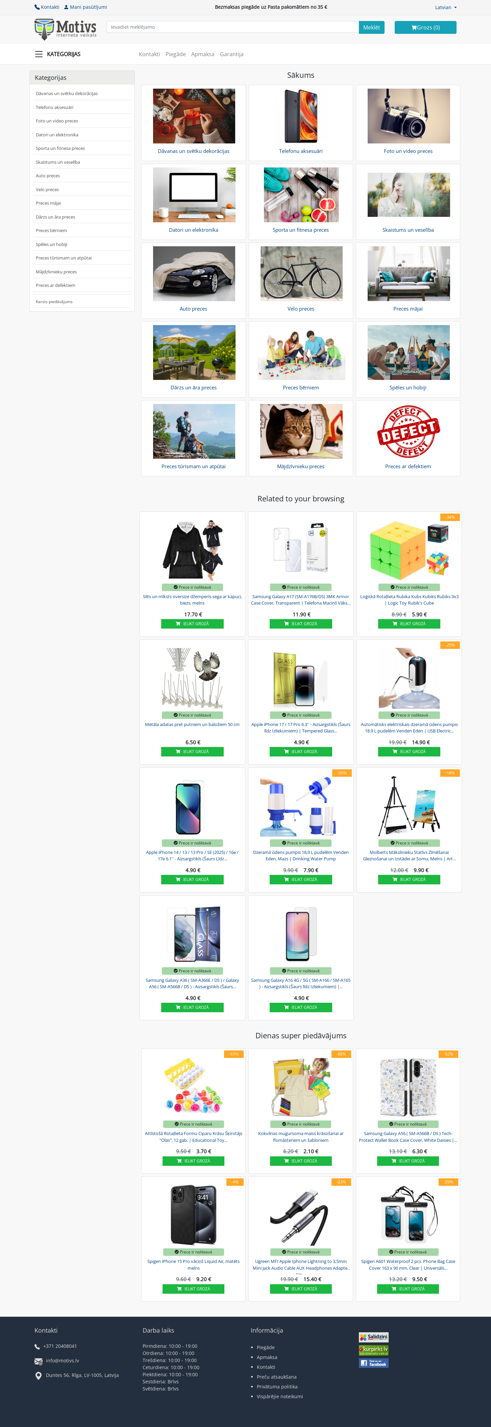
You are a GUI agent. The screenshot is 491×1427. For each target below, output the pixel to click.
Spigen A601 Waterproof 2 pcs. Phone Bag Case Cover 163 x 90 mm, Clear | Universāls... (408, 1264)
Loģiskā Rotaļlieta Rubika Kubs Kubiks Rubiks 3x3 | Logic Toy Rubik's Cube (409, 599)
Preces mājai (48, 203)
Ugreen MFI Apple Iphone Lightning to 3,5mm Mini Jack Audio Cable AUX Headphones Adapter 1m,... (301, 1267)
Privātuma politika (277, 1386)
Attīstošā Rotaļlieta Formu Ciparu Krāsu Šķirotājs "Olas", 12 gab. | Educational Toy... (193, 1136)
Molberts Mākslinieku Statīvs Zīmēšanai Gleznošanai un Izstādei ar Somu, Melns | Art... (409, 855)
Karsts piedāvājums (54, 301)
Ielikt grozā (192, 624)
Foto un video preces (57, 121)
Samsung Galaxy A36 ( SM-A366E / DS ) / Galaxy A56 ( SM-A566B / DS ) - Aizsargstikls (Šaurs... (192, 983)
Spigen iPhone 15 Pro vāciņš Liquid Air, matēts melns (193, 1264)
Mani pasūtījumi (85, 7)
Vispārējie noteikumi (280, 1396)
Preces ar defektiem (55, 285)
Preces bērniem (51, 230)
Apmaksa (203, 54)
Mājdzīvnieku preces (56, 272)
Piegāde (176, 54)
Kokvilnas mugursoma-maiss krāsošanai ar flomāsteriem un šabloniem (301, 1136)
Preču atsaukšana (277, 1377)
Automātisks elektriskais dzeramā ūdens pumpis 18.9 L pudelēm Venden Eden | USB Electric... (409, 727)
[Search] (372, 27)
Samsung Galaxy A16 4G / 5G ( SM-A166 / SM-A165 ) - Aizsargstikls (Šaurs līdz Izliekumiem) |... (300, 983)
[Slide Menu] (59, 54)
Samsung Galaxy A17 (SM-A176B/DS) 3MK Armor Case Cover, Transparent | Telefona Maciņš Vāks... (300, 599)
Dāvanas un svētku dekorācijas (67, 93)
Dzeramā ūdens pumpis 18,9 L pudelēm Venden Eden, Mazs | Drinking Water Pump (301, 855)
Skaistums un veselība (58, 162)
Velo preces (47, 189)
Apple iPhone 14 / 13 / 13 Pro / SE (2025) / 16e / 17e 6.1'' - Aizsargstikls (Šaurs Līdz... (192, 855)
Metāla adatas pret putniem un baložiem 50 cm (192, 724)
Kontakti (46, 7)
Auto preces (48, 176)
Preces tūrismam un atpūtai (64, 258)
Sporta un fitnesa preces (60, 148)
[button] (446, 7)
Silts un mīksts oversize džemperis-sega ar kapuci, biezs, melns (192, 599)
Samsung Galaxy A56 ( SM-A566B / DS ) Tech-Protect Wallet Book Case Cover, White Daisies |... (408, 1136)
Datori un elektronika (57, 135)
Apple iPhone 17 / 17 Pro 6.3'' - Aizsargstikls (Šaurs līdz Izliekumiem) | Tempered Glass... (300, 727)
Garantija (232, 54)
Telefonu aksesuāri (54, 107)
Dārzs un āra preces (55, 217)
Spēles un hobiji (51, 244)
